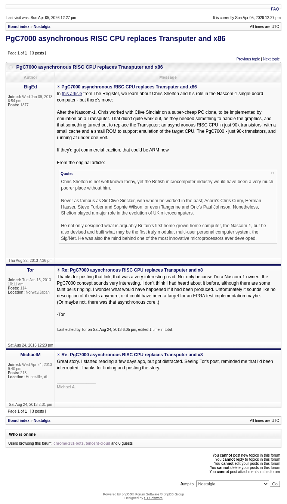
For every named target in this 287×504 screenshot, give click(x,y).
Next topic (271, 59)
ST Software (153, 498)
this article (72, 93)
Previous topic (248, 59)
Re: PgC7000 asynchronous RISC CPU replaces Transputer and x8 (132, 270)
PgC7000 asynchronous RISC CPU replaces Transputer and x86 (115, 38)
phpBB (127, 494)
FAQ (275, 9)
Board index (19, 27)
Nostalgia (42, 27)
